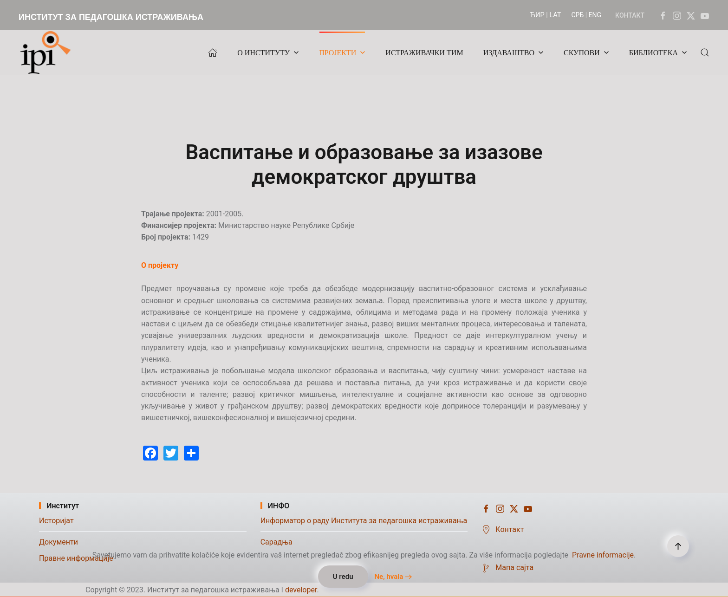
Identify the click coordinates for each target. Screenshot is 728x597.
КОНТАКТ (629, 15)
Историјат (56, 520)
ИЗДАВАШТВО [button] (513, 52)
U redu (343, 576)
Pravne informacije (603, 555)
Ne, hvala (388, 576)
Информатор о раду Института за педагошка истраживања (363, 520)
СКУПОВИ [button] (586, 52)
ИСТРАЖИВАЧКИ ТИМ (424, 52)
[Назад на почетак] (48, 52)
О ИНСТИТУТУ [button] (268, 52)
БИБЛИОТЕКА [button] (658, 52)
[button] (704, 52)
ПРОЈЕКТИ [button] (342, 52)
